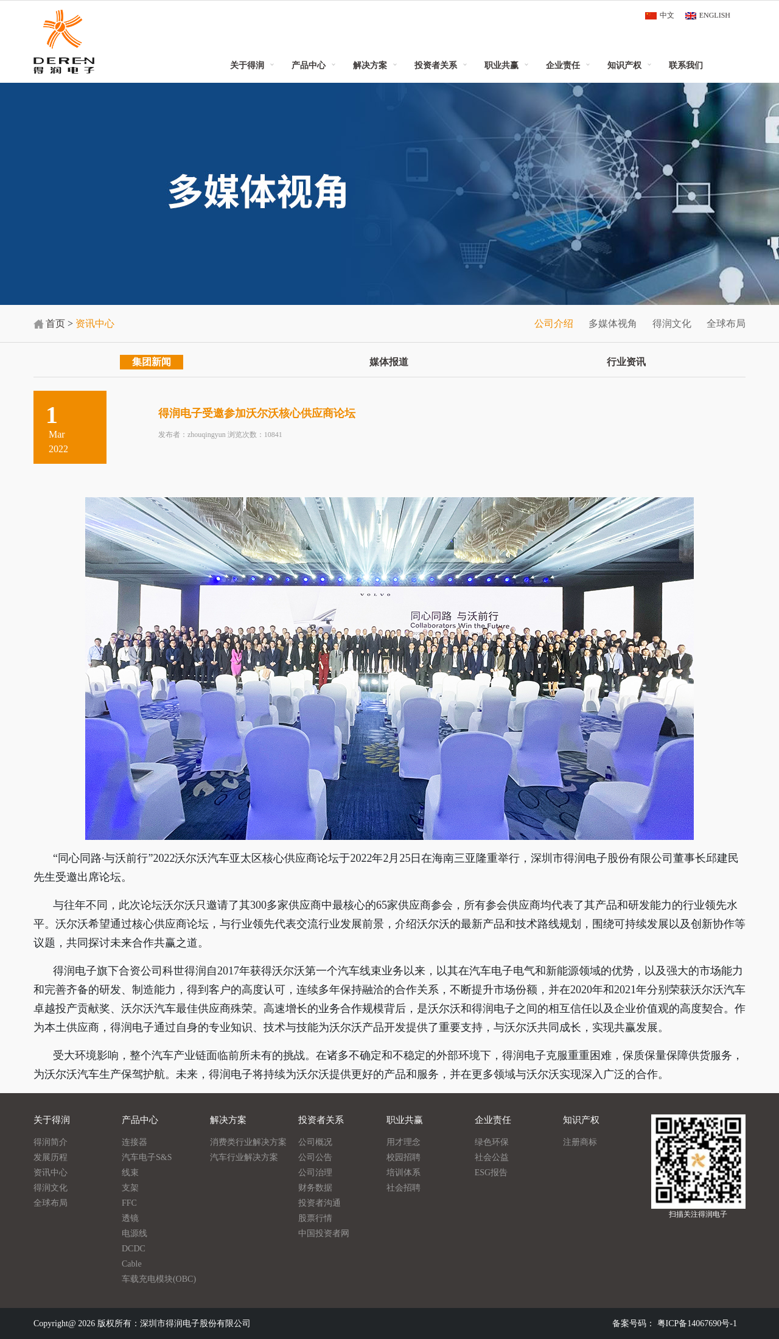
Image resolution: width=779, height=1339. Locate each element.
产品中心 (309, 65)
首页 (55, 323)
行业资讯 (626, 362)
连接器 (134, 1142)
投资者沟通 (319, 1203)
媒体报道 (388, 362)
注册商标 (580, 1142)
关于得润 (247, 65)
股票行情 (315, 1218)
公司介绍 (553, 323)
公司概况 (315, 1142)
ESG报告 (491, 1172)
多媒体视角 (613, 323)
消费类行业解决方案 (248, 1142)
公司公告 (315, 1157)
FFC (129, 1203)
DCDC (133, 1248)
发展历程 (50, 1157)
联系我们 (686, 65)
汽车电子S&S (147, 1157)
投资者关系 (435, 65)
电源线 (134, 1233)
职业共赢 (501, 65)
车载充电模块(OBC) (159, 1279)
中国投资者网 (323, 1233)
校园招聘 (403, 1157)
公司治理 (315, 1172)
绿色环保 (492, 1142)
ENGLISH (714, 15)
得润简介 (50, 1142)
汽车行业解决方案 (244, 1157)
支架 (130, 1187)
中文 (667, 15)
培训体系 (403, 1172)
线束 (130, 1172)
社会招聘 (403, 1187)
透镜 (130, 1218)
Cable (132, 1263)
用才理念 (403, 1142)
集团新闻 (151, 362)
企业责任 (563, 65)
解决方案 (370, 65)
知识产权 (624, 65)
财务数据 (315, 1187)
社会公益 (492, 1157)
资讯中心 (50, 1172)
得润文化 (671, 323)
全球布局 (726, 323)
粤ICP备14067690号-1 (697, 1323)
